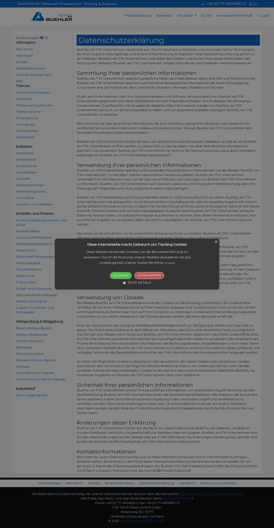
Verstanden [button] (121, 275)
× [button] (215, 242)
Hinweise (169, 263)
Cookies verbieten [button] (149, 275)
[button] (137, 264)
